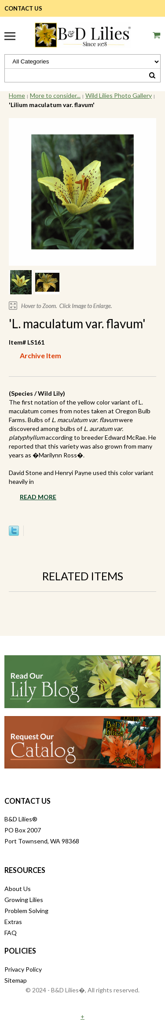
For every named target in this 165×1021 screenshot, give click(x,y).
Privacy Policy (23, 969)
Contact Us (23, 8)
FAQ (10, 932)
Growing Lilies (23, 899)
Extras (13, 921)
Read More (38, 497)
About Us (17, 888)
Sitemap (15, 980)
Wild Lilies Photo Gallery (118, 95)
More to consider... (55, 95)
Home (17, 95)
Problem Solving (26, 910)
